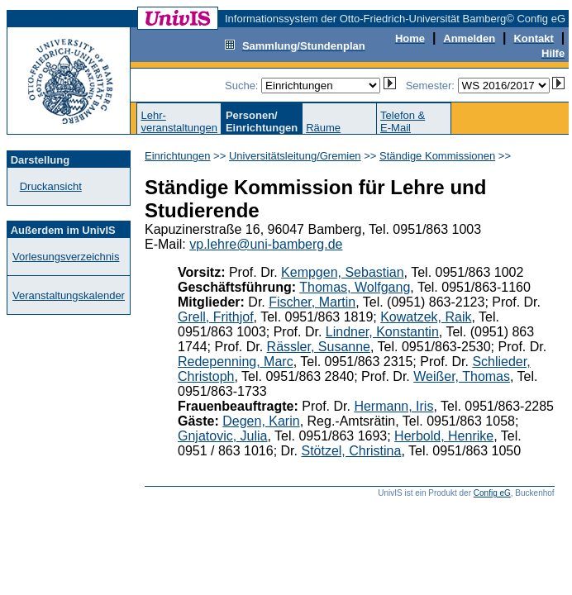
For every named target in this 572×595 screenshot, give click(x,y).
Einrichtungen (178, 156)
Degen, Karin (260, 421)
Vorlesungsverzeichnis (65, 256)
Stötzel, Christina (351, 451)
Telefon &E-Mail (402, 121)
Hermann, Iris (393, 406)
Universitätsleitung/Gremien (295, 156)
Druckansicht (51, 186)
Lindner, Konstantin (382, 332)
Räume (323, 127)
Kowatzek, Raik (425, 317)
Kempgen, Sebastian (342, 272)
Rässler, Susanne (318, 347)
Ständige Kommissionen (437, 156)
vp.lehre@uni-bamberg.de (265, 244)
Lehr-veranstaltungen (179, 121)
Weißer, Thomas (461, 376)
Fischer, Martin (312, 302)
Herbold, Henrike (443, 436)
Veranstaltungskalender (68, 295)
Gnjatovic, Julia (223, 436)
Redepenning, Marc (235, 362)
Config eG (492, 492)
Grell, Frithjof (216, 317)
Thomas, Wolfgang (354, 287)
